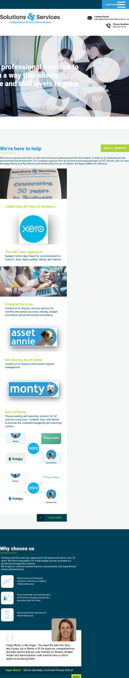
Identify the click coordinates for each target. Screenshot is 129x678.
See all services (114, 151)
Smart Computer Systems (105, 635)
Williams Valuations (101, 639)
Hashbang (96, 642)
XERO (93, 627)
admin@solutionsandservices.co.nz (25, 661)
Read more (117, 242)
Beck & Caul (33, 667)
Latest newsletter (114, 4)
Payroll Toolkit (98, 631)
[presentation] (95, 571)
